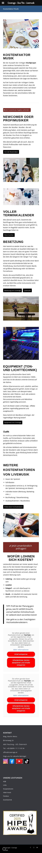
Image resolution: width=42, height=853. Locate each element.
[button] (4, 849)
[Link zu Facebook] (30, 847)
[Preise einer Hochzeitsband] (13, 507)
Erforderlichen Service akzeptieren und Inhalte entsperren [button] (21, 662)
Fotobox (6, 796)
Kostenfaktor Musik (11, 9)
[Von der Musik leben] (11, 152)
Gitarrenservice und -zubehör (20, 386)
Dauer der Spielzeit (12, 479)
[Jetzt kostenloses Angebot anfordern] (17, 110)
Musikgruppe (31, 63)
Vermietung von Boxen (24, 488)
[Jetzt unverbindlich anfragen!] (21, 547)
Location (8, 585)
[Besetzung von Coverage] (12, 290)
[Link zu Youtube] (37, 847)
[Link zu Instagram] (34, 847)
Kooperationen (8, 789)
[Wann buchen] (9, 235)
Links (5, 785)
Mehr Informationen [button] (21, 650)
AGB (4, 781)
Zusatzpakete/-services (14, 486)
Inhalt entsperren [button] (21, 654)
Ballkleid (16, 447)
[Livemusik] (27, 290)
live (24, 275)
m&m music (7, 792)
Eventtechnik (7, 800)
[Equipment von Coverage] (12, 422)
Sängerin (16, 257)
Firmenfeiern (17, 438)
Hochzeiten (27, 438)
